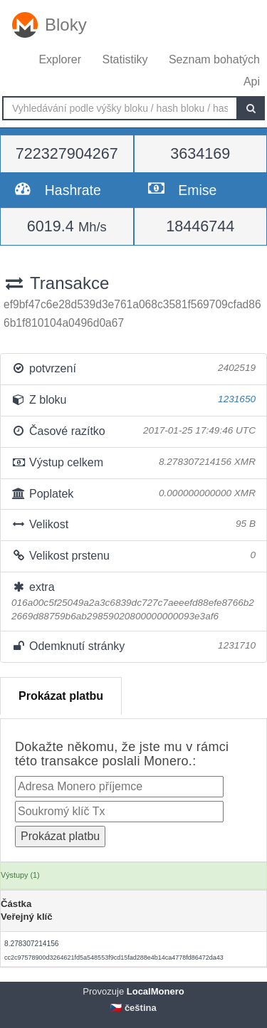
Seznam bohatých (214, 59)
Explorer (59, 59)
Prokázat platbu (61, 696)
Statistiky (124, 59)
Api (252, 81)
